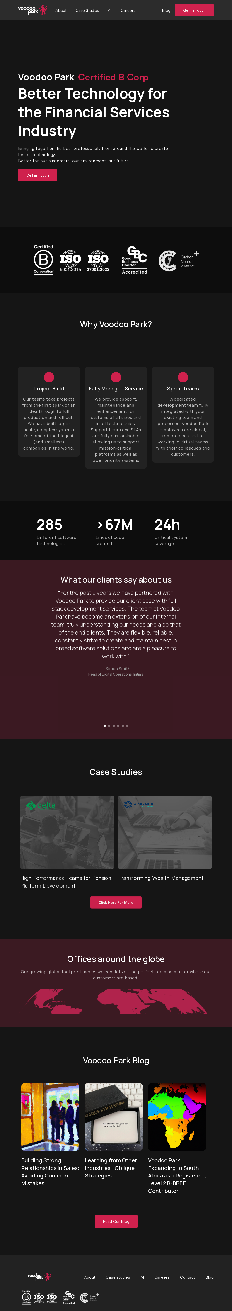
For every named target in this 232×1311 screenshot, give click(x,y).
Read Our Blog (116, 1221)
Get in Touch (194, 10)
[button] (105, 726)
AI (110, 10)
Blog (166, 10)
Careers (128, 10)
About (61, 10)
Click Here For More (116, 903)
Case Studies (87, 10)
